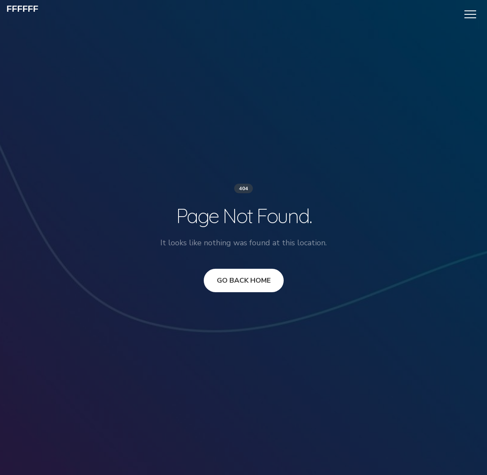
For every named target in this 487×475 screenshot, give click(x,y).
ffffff (22, 8)
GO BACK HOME (244, 280)
